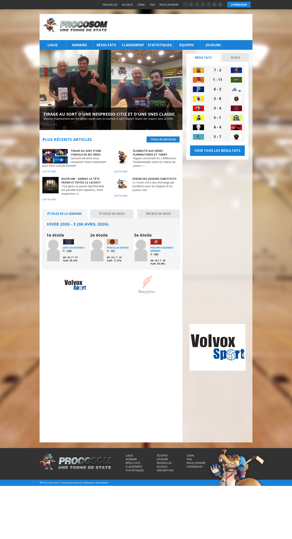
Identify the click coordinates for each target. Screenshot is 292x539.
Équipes (186, 45)
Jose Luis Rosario (74, 247)
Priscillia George (118, 247)
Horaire (79, 45)
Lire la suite (50, 124)
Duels (235, 58)
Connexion (194, 518)
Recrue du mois (158, 214)
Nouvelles (110, 4)
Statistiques (160, 45)
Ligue (52, 45)
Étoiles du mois (112, 214)
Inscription (165, 521)
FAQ (152, 4)
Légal (141, 4)
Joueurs (213, 45)
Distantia (103, 534)
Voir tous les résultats (217, 150)
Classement (133, 45)
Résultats (106, 45)
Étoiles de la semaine (64, 214)
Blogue (127, 4)
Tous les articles (163, 139)
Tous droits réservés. (71, 534)
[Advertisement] (181, 27)
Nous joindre (168, 4)
